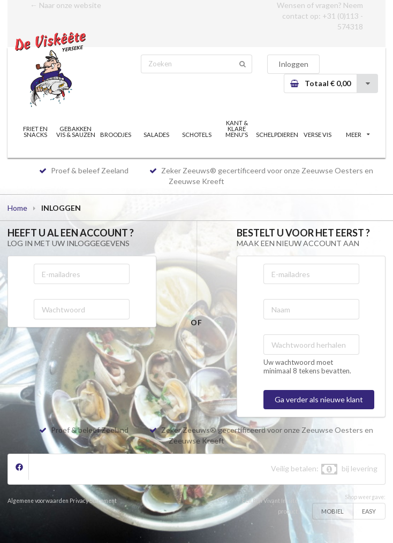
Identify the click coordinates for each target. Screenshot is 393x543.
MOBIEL (332, 511)
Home (17, 207)
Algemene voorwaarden (38, 501)
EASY (369, 511)
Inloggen (293, 63)
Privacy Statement (93, 501)
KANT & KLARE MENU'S (236, 128)
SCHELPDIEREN (277, 134)
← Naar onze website (65, 5)
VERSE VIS (317, 134)
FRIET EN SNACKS (35, 131)
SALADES (156, 134)
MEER (357, 134)
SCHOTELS (196, 134)
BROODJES (115, 134)
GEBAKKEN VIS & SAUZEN (75, 131)
